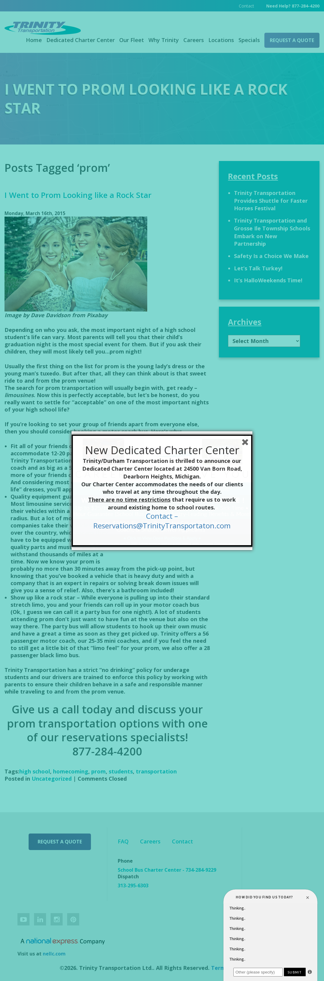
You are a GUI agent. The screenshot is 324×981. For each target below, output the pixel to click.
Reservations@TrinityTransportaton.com (162, 525)
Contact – (162, 516)
